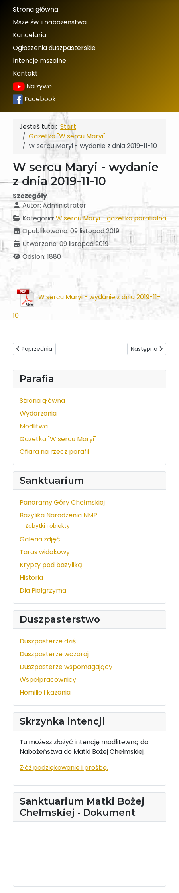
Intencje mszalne (39, 60)
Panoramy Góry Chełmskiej (62, 502)
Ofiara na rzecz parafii (54, 451)
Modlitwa (34, 426)
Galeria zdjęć (40, 539)
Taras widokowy (45, 552)
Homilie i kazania (45, 692)
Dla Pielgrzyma (43, 590)
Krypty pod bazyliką (51, 564)
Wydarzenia (38, 413)
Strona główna (35, 9)
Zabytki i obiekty (47, 526)
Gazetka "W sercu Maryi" (58, 439)
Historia (31, 577)
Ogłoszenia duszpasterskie (54, 47)
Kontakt (25, 73)
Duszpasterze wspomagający (66, 666)
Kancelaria (29, 35)
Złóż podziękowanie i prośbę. (64, 767)
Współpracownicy (48, 679)
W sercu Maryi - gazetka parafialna (111, 218)
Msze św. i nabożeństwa (50, 22)
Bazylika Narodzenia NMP (58, 515)
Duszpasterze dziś (48, 641)
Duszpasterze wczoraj (54, 654)
